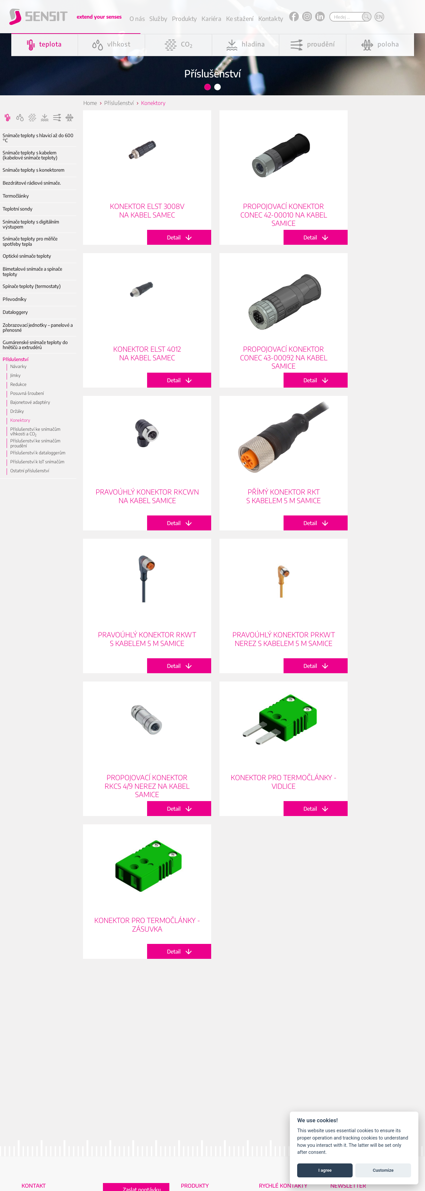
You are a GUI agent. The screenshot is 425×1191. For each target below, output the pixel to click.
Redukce (18, 384)
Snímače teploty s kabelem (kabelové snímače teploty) (30, 155)
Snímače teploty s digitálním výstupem (31, 224)
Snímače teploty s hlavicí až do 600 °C (38, 138)
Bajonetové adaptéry (30, 402)
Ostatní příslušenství (29, 470)
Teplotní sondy (18, 208)
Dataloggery (15, 312)
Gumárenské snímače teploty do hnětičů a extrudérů (35, 345)
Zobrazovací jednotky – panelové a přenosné (38, 327)
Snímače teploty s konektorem (33, 169)
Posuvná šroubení (27, 393)
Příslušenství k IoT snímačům (37, 461)
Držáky (17, 411)
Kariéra (211, 18)
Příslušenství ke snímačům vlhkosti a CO (35, 431)
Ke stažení (240, 18)
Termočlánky (16, 195)
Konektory (20, 420)
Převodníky (15, 299)
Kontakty (270, 18)
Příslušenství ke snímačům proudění (35, 443)
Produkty (184, 18)
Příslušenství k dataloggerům (37, 452)
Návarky (18, 366)
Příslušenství (15, 359)
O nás (137, 18)
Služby (158, 18)
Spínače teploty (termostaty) (32, 286)
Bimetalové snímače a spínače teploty (32, 271)
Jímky (15, 375)
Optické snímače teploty (27, 255)
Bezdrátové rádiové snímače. (32, 182)
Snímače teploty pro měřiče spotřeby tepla (30, 241)
